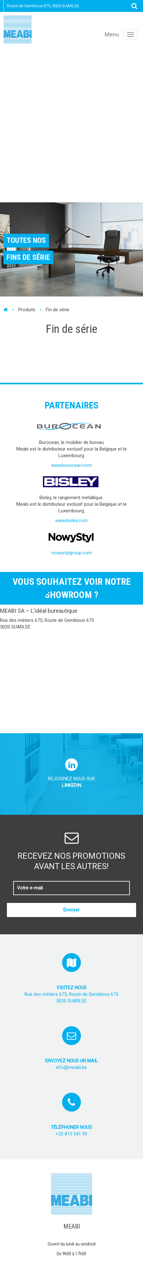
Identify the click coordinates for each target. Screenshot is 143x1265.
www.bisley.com (71, 520)
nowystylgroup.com (71, 553)
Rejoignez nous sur (71, 775)
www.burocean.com (71, 465)
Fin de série (57, 309)
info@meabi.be (71, 1067)
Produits (26, 309)
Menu (112, 34)
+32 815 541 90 (71, 1134)
